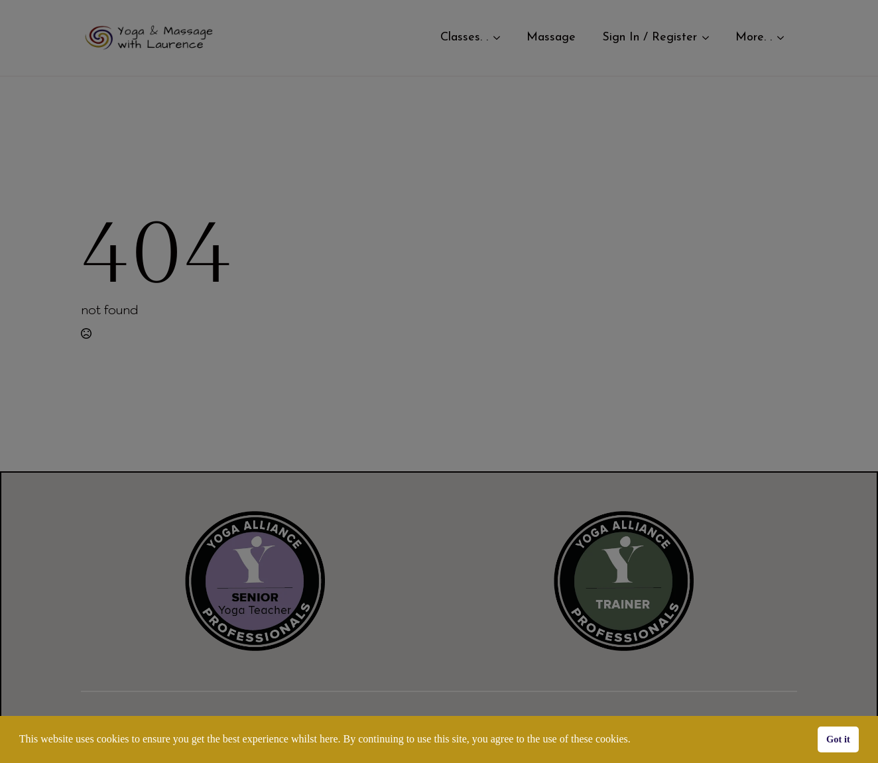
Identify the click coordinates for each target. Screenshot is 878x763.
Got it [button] (838, 739)
